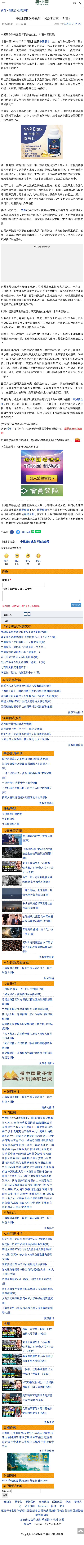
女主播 (42, 1186)
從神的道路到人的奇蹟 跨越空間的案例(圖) (25, 760)
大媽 (45, 1168)
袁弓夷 (17, 1133)
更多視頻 (49, 1423)
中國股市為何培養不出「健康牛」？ (21, 653)
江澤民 (36, 1146)
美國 (4, 1146)
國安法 (45, 1124)
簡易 (23, 1434)
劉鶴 (21, 1146)
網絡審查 (36, 1177)
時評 (4, 1482)
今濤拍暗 (15, 1434)
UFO (48, 1137)
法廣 (28, 1155)
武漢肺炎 (23, 1119)
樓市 (37, 1164)
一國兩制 (21, 1155)
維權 (4, 1177)
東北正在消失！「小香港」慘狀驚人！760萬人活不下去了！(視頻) (38, 869)
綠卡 (4, 1195)
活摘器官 (46, 1177)
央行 (18, 1160)
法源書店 (35, 1512)
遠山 (4, 1439)
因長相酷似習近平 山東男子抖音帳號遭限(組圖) (27, 708)
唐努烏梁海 (24, 1182)
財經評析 (23, 10)
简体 (74, 3)
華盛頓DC (47, 1521)
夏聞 (10, 1439)
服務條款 (44, 1503)
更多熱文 (49, 1229)
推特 (53, 1508)
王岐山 (22, 1142)
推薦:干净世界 (8, 1512)
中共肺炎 (7, 1119)
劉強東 (39, 1168)
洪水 (10, 1133)
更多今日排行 (46, 1065)
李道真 (38, 1434)
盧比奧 (47, 1119)
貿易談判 (13, 1146)
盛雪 (40, 1439)
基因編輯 (39, 1173)
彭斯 (51, 1142)
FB (44, 1155)
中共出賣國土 (39, 1133)
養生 (29, 1208)
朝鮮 (48, 1155)
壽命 (18, 1208)
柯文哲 (30, 1137)
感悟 (38, 1204)
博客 (9, 428)
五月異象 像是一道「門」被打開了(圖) (23, 990)
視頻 (6, 1325)
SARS (11, 1186)
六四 (12, 1137)
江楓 (35, 1443)
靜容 (7, 1443)
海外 (17, 1195)
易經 (16, 1204)
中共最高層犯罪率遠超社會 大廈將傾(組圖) (25, 1010)
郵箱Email (6, 1493)
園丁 (35, 1439)
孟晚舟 (30, 1142)
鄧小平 (28, 1200)
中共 (13, 1151)
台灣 (18, 1168)
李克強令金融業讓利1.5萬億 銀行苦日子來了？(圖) (28, 638)
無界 (46, 1516)
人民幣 (47, 1160)
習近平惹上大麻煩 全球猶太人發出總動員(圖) (26, 687)
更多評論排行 (75, 714)
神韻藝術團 (23, 1512)
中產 (4, 1168)
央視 (49, 1186)
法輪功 (26, 1177)
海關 (27, 1191)
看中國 (11, 1155)
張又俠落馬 (8, 820)
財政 (43, 1164)
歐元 (12, 1164)
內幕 (7, 1151)
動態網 (39, 1516)
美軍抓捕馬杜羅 (11, 825)
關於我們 (31, 1503)
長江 (4, 1133)
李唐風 (28, 1439)
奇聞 (4, 1208)
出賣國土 (29, 1128)
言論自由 (33, 1186)
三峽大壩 (39, 1128)
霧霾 (30, 1173)
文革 (23, 1208)
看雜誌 (44, 1512)
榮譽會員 (24, 509)
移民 (10, 1191)
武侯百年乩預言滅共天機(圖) (17, 725)
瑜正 (29, 1443)
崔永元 (44, 1146)
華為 (7, 1142)
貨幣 (40, 1160)
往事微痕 (26, 1133)
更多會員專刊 (46, 804)
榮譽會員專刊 (13, 755)
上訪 (19, 1177)
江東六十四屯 (9, 1182)
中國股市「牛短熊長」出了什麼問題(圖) (23, 643)
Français (37, 1525)
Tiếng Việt (47, 1525)
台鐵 (38, 1124)
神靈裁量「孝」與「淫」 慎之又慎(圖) (22, 730)
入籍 (50, 1191)
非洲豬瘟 (13, 1173)
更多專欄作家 (46, 1452)
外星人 (11, 1208)
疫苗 (23, 1137)
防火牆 (48, 1173)
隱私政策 (57, 1503)
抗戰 (48, 1195)
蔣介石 (12, 1200)
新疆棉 (49, 1128)
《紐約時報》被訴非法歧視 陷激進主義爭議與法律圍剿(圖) (37, 855)
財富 (48, 1164)
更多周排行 (48, 1109)
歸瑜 (45, 1434)
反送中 (20, 1151)
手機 (43, 1204)
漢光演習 (22, 1124)
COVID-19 (10, 1124)
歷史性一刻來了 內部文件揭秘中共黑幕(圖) (25, 1246)
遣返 (33, 1191)
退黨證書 (78, 1512)
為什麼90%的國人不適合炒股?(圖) (19, 659)
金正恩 (14, 1142)
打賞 (66, 24)
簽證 (38, 1191)
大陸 (20, 1173)
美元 (35, 1160)
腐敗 (38, 1151)
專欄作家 (9, 1429)
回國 (44, 1191)
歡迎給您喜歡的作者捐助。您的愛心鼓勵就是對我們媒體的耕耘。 (37, 440)
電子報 (18, 1503)
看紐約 (52, 1512)
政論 (15, 1482)
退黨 (18, 1137)
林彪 (35, 1200)
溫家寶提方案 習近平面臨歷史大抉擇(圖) (24, 1266)
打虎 (49, 1151)
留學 (22, 1191)
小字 (80, 24)
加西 (61, 1521)
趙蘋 (46, 1439)
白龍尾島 (44, 1182)
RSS (61, 1508)
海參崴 (11, 1168)
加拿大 (6, 1160)
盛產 (23, 210)
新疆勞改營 (21, 1186)
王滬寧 (28, 1146)
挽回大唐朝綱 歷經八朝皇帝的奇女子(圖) (24, 799)
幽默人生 (24, 1204)
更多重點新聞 (46, 958)
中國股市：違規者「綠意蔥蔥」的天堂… (23, 648)
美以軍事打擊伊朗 (12, 815)
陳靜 (21, 1439)
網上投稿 (30, 1508)
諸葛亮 (9, 1204)
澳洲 (31, 1195)
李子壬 (42, 1443)
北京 (31, 1168)
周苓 (15, 1439)
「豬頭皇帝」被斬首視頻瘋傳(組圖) (21, 996)
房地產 (30, 1164)
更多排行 (49, 1320)
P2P (26, 1173)
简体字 (27, 1525)
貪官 (26, 1151)
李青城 (14, 1443)
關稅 (37, 1142)
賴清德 (38, 1119)
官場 (4, 1155)
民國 (36, 1195)
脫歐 (12, 1160)
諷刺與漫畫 (30, 1482)
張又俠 (19, 1128)
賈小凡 (30, 1434)
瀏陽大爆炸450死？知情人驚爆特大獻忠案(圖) (26, 703)
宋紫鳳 (6, 1434)
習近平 (11, 1128)
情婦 (32, 1151)
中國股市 (44, 41)
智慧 (32, 1204)
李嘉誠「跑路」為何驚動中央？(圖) (20, 674)
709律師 (12, 1177)
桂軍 (42, 1195)
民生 (10, 1195)
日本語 (57, 1525)
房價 (51, 1168)
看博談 (12, 10)
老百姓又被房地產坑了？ (14, 669)
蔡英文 (25, 1168)
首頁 (3, 10)
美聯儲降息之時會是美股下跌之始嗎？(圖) (24, 633)
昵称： (6, 580)
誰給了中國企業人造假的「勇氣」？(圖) (23, 664)
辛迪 (4, 1448)
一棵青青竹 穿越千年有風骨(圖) (19, 784)
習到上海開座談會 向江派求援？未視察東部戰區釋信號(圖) (37, 948)
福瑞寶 (69, 1512)
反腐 (43, 1151)
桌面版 (7, 1503)
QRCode (26, 532)
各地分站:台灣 (28, 1521)
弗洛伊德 (40, 1137)
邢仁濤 (22, 1443)
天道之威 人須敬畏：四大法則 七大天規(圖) (25, 741)
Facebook (43, 1508)
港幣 (23, 1164)
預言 (50, 1204)
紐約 (38, 1521)
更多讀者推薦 (75, 746)
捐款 (68, 1503)
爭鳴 (10, 1482)
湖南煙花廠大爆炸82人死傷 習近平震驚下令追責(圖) (29, 697)
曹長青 (50, 1443)
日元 (18, 1164)
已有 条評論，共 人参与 (17, 589)
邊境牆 (44, 1142)
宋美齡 (20, 1200)
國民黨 (31, 1124)
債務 (23, 1160)
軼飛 (50, 1434)
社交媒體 (37, 1155)
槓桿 (29, 1160)
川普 (31, 1119)
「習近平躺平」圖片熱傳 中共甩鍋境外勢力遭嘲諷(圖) (31, 692)
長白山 (34, 1182)
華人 (4, 1191)
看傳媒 (60, 1512)
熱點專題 (9, 810)
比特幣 (6, 1164)
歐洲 (55, 1521)
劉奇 (40, 1200)
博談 (21, 1482)
